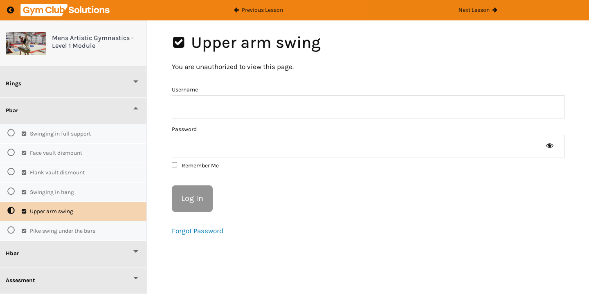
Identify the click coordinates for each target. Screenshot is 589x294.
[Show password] (549, 146)
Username (185, 89)
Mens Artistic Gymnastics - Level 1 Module (93, 41)
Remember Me (195, 165)
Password (184, 129)
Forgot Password (197, 231)
